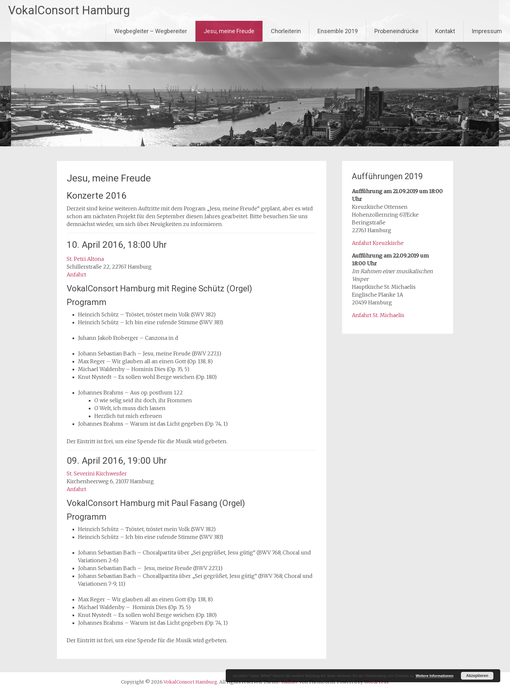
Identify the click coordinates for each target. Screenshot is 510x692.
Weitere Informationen (434, 676)
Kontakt (445, 31)
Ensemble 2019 (337, 31)
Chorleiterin (286, 31)
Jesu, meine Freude (229, 31)
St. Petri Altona (85, 259)
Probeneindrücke (396, 31)
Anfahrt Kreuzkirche (378, 243)
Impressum (487, 31)
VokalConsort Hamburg (69, 10)
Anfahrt (76, 274)
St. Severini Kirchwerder (97, 473)
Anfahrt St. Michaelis (378, 315)
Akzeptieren (477, 675)
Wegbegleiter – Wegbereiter (150, 31)
